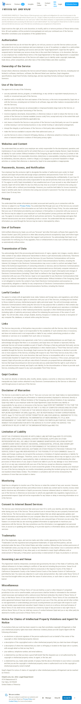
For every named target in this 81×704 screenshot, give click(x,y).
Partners (19, 4)
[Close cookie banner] (74, 700)
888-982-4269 (55, 4)
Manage (46, 700)
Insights (31, 4)
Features (8, 4)
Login (60, 4)
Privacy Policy (25, 206)
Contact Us (47, 4)
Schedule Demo (71, 4)
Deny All (57, 700)
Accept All (67, 700)
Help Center (39, 4)
